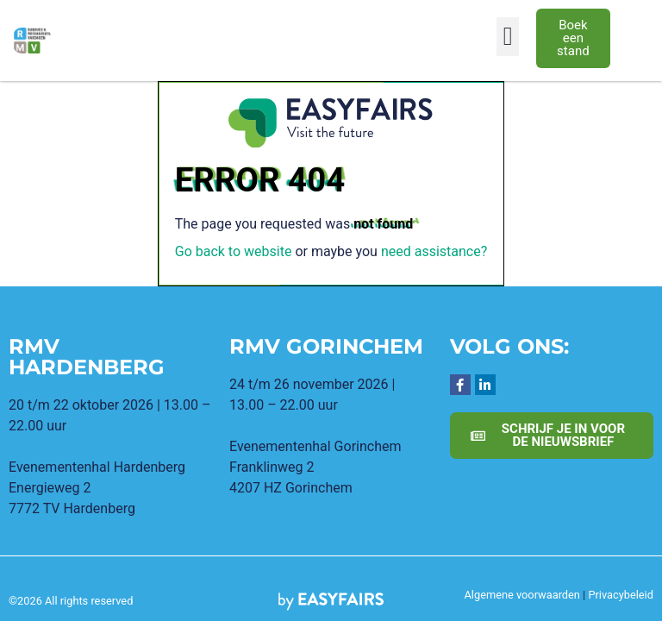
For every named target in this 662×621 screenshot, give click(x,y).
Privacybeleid (620, 594)
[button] (507, 36)
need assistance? (434, 251)
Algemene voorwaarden (521, 594)
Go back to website (233, 251)
